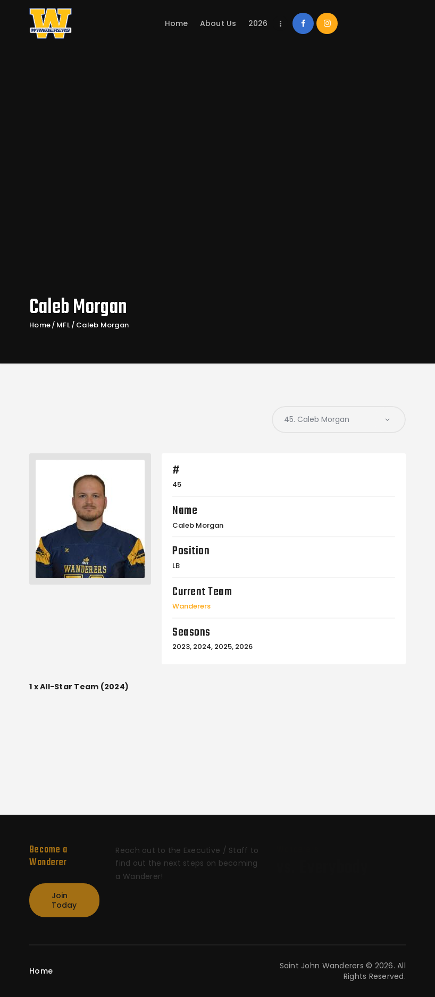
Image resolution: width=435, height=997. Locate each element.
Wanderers (191, 606)
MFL (63, 325)
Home (40, 325)
